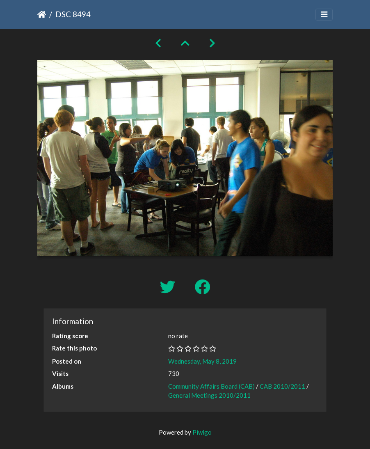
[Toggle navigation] (324, 15)
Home (41, 14)
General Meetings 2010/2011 (209, 395)
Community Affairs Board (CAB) (211, 386)
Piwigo (202, 432)
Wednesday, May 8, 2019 (202, 361)
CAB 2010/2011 (282, 386)
